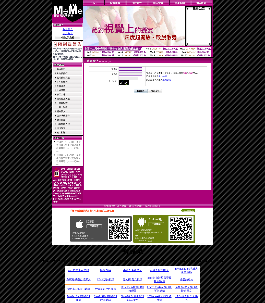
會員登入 (68, 29)
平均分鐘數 (62, 82)
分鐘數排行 (62, 73)
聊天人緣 (61, 94)
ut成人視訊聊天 (159, 270)
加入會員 (68, 33)
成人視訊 (61, 132)
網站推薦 (61, 120)
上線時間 (61, 90)
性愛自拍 (105, 270)
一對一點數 (62, 107)
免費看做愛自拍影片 (78, 279)
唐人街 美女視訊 (132, 279)
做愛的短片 (186, 279)
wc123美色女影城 (78, 270)
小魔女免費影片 (132, 270)
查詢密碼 (167, 80)
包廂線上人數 (63, 98)
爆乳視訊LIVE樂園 (78, 288)
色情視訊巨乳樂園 (105, 288)
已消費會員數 (63, 77)
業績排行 (61, 69)
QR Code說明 (188, 210)
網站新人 (61, 111)
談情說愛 (61, 128)
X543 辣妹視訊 (105, 279)
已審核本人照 (63, 124)
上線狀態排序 (63, 115)
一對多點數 (62, 103)
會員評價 (61, 86)
